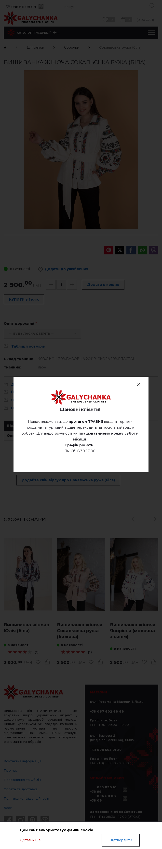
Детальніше (30, 840)
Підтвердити (120, 840)
